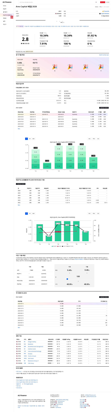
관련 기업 (73, 26)
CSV (98, 138)
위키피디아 (20, 387)
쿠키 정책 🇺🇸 (83, 399)
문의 (43, 406)
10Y (30, 138)
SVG (89, 138)
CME (25, 363)
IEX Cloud (19, 371)
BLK (25, 344)
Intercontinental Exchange (34, 351)
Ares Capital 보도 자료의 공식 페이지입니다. (28, 380)
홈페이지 (19, 384)
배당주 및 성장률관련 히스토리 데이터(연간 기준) (42, 26)
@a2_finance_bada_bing (62, 399)
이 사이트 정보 (25, 406)
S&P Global (31, 358)
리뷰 (19, 407)
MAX (33, 138)
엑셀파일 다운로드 (104, 107)
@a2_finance (60, 404)
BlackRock (30, 344)
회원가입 (103, 2)
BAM (25, 346)
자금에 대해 (32, 406)
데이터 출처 (79, 26)
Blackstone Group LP (33, 361)
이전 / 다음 (57, 26)
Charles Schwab (32, 356)
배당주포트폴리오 (79, 259)
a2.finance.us (61, 401)
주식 (101, 6)
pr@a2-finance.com (91, 396)
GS (24, 349)
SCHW (25, 356)
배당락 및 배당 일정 (104, 55)
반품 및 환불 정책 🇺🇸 (85, 406)
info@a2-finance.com (90, 395)
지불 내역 (27, 26)
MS (24, 341)
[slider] (67, 279)
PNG (93, 138)
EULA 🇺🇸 (82, 402)
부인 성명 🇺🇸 (83, 401)
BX (24, 361)
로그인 (107, 2)
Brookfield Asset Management (35, 346)
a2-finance (58, 407)
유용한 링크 (86, 26)
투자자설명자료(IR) (28, 384)
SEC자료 (19, 386)
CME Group (31, 363)
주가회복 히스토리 (65, 26)
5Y (26, 138)
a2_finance (55, 406)
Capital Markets (105, 13)
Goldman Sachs (32, 349)
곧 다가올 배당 (19, 26)
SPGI (25, 358)
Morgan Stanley (32, 341)
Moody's (30, 353)
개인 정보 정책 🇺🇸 (84, 404)
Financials (106, 11)
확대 (19, 128)
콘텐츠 (39, 406)
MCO (25, 353)
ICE (25, 351)
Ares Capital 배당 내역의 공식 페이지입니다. (28, 382)
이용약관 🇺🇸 (83, 407)
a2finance (60, 402)
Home (96, 6)
